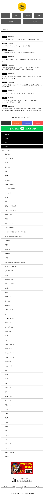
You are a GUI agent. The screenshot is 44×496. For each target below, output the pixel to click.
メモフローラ (8, 366)
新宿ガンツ (8, 322)
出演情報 (10, 22)
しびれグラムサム (9, 318)
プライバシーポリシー (30, 487)
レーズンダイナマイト (11, 227)
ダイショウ (8, 387)
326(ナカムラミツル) (10, 284)
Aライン (7, 413)
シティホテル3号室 (10, 188)
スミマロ (7, 431)
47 (31, 117)
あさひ (6, 175)
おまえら (7, 422)
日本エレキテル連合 (10, 210)
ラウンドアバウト (9, 400)
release (7, 134)
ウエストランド (9, 158)
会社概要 (12, 487)
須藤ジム (7, 219)
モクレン (7, 457)
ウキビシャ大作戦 (9, 344)
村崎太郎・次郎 (9, 271)
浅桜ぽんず (8, 301)
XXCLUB (7, 180)
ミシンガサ (8, 361)
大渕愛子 (7, 258)
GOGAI (38, 15)
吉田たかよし (8, 253)
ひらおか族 (8, 331)
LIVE (16, 15)
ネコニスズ (8, 193)
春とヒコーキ (8, 214)
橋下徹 (6, 245)
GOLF (6, 379)
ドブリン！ (8, 435)
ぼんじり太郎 (8, 396)
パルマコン (8, 448)
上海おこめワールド (10, 357)
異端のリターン (9, 405)
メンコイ (7, 335)
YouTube (38, 123)
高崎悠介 (7, 288)
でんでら (7, 392)
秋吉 (6, 370)
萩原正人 (7, 292)
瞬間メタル (8, 201)
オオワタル (8, 418)
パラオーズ (8, 444)
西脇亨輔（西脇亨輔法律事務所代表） (15, 262)
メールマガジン (33, 22)
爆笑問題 (7, 154)
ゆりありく (8, 197)
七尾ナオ (7, 439)
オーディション (5, 487)
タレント (5, 15)
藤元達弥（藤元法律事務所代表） (14, 236)
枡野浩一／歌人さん (10, 279)
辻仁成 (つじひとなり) (11, 266)
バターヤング (8, 340)
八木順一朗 (8, 297)
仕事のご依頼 (27, 15)
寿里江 (6, 426)
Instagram (16, 123)
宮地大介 (7, 171)
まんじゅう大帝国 (9, 184)
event (6, 138)
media (6, 146)
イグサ (6, 374)
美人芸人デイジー (9, 452)
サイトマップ (19, 487)
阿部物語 (7, 305)
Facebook (27, 123)
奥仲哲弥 (7, 249)
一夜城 (6, 409)
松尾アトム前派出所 (10, 206)
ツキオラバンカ (9, 309)
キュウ (6, 162)
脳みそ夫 (7, 167)
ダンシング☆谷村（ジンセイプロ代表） (16, 232)
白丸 (6, 383)
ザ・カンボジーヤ (9, 353)
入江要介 (7, 275)
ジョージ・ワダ (9, 223)
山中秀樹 (7, 240)
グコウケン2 (8, 348)
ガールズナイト (9, 327)
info (6, 142)
